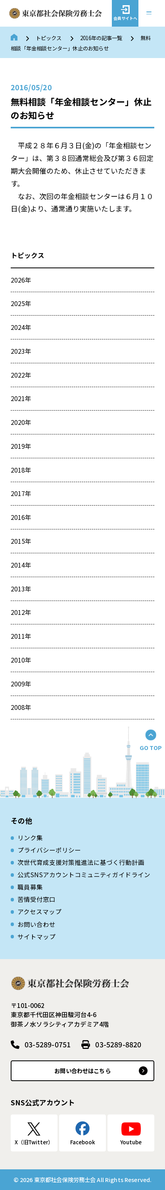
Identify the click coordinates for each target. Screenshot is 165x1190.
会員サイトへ (125, 18)
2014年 (21, 564)
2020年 (21, 422)
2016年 (21, 517)
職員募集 (30, 886)
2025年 (21, 303)
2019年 (21, 446)
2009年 (21, 683)
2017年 (21, 493)
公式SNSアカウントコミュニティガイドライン (83, 874)
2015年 (21, 541)
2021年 (21, 398)
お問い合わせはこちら (82, 1070)
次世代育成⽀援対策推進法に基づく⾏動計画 (80, 862)
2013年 (21, 588)
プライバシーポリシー (49, 849)
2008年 (21, 707)
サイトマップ (36, 936)
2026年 (21, 279)
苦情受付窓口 (36, 899)
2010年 (21, 659)
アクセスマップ (39, 911)
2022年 (21, 374)
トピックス (48, 38)
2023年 (21, 351)
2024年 (21, 327)
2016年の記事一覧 (101, 38)
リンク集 (30, 837)
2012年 (21, 612)
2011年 (21, 636)
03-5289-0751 (48, 1044)
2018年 (21, 469)
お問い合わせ (36, 924)
